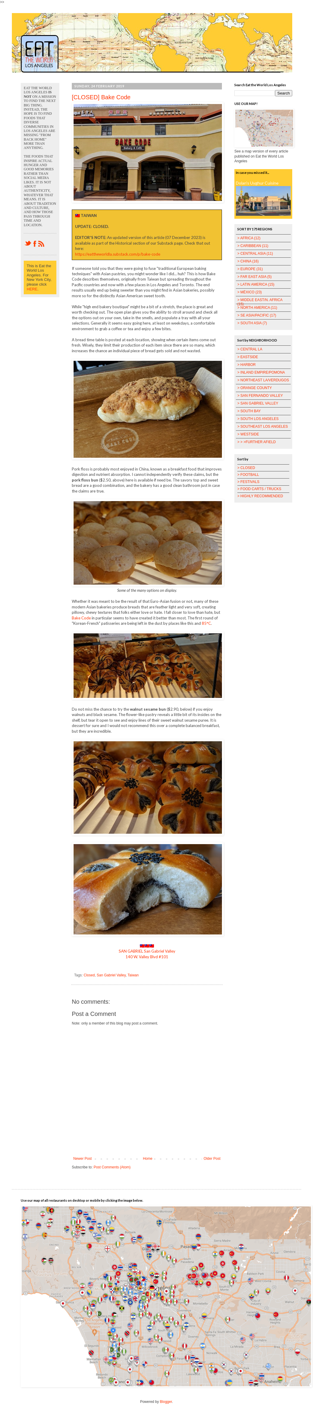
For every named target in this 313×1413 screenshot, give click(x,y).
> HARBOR (246, 365)
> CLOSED (246, 468)
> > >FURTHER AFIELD (256, 442)
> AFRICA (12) (248, 238)
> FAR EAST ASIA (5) (254, 277)
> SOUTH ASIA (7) (252, 323)
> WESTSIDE (248, 434)
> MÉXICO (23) (249, 292)
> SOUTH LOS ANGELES (258, 419)
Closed (89, 975)
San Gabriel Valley (111, 975)
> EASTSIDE (247, 357)
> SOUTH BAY (249, 411)
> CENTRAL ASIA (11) (255, 253)
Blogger (166, 1402)
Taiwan (133, 975)
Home (147, 1158)
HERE (32, 289)
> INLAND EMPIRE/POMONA (261, 372)
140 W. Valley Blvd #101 (146, 956)
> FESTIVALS (248, 482)
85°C (206, 623)
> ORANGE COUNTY (254, 388)
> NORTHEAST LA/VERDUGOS (263, 380)
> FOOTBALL (248, 475)
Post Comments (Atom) (112, 1167)
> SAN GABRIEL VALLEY (257, 403)
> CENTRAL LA (249, 349)
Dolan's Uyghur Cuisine (257, 182)
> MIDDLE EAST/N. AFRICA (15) (259, 302)
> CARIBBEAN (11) (252, 246)
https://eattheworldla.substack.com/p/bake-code (117, 254)
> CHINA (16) (248, 261)
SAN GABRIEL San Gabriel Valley (147, 951)
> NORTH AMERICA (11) (257, 308)
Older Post (212, 1158)
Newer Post (82, 1158)
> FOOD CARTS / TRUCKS (259, 489)
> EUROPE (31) (250, 269)
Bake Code (81, 618)
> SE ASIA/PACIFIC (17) (256, 315)
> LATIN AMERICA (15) (255, 284)
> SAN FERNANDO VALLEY (260, 396)
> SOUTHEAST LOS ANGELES (262, 426)
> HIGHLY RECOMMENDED (260, 496)
